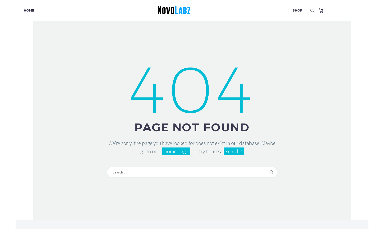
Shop (297, 10)
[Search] (311, 10)
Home (29, 10)
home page (176, 151)
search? (234, 151)
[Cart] (322, 10)
